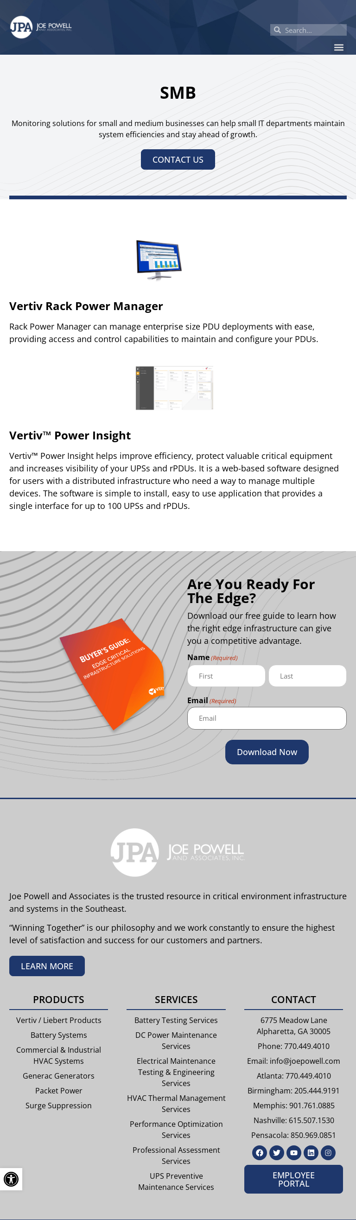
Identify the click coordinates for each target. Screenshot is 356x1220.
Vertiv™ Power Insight (70, 435)
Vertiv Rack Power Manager (86, 305)
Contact (293, 999)
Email (211, 701)
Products (58, 999)
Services (176, 999)
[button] (339, 47)
